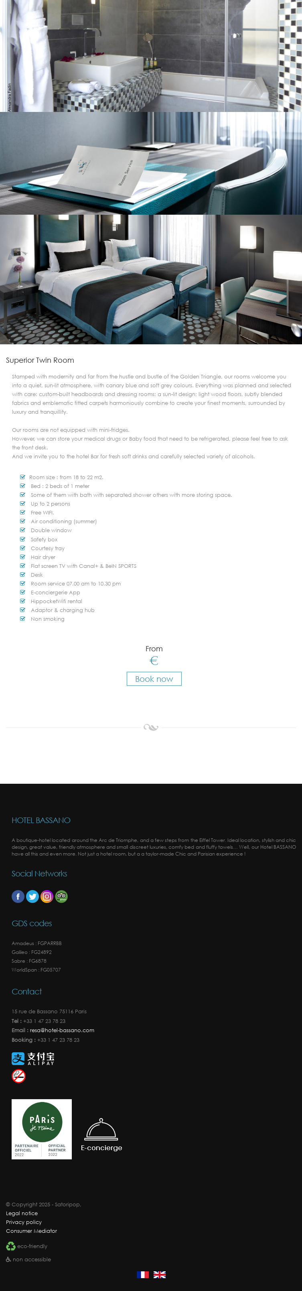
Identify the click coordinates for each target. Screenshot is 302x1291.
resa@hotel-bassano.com (61, 1030)
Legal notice (22, 1213)
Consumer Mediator (31, 1231)
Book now (154, 678)
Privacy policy (24, 1222)
